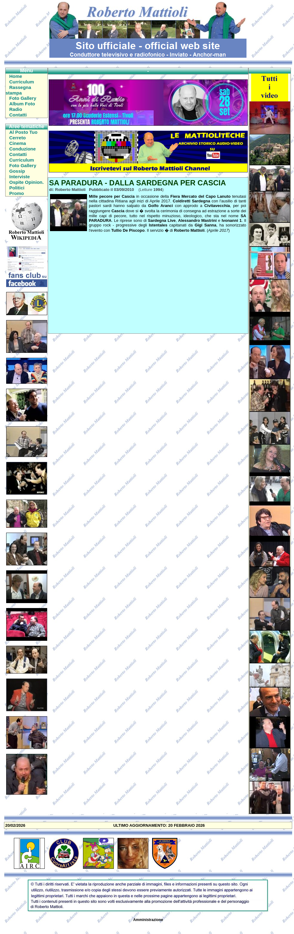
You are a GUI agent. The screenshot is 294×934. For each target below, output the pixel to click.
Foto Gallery (22, 98)
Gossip (17, 171)
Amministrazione (148, 920)
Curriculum (21, 81)
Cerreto (17, 137)
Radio (15, 109)
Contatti (18, 114)
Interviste (19, 176)
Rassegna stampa (18, 90)
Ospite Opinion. (26, 182)
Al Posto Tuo (23, 132)
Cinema (17, 143)
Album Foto (22, 103)
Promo (16, 193)
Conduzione (22, 148)
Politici (16, 187)
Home (15, 76)
